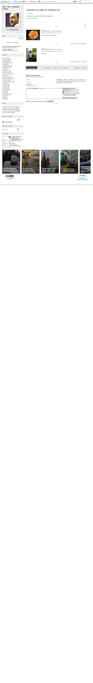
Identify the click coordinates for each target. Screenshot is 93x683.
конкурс (17, 108)
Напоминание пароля (31, 85)
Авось (41, 1)
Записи (4, 6)
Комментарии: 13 (14, 50)
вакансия (16, 106)
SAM (3, 69)
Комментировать (31, 67)
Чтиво (3, 99)
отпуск (13, 109)
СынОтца (4, 88)
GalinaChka (46, 31)
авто (10, 106)
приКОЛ (4, 64)
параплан (17, 109)
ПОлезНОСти (5, 77)
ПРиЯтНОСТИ (6, 62)
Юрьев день (5, 72)
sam (8, 106)
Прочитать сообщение (32, 18)
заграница (12, 108)
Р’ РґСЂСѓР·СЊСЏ (14, 29)
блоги (13, 106)
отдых (9, 109)
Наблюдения (5, 67)
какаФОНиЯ (5, 89)
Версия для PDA (83, 177)
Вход (25, 1)
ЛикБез (4, 97)
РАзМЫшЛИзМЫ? (7, 81)
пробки (14, 110)
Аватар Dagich (12, 20)
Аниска (4, 91)
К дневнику (55, 67)
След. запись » (64, 67)
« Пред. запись (47, 67)
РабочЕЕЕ (5, 61)
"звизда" (4, 106)
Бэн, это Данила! (6, 73)
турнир (8, 112)
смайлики (41, 88)
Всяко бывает (5, 59)
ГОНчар (4, 92)
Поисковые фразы (16, 145)
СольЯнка (5, 58)
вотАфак (4, 83)
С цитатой (78, 43)
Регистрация (19, 1)
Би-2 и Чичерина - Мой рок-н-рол (11, 46)
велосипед (4, 108)
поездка (4, 110)
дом (8, 108)
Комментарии (15, 6)
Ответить (72, 43)
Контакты (82, 178)
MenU (3, 96)
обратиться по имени (56, 31)
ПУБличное (5, 80)
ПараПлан (5, 86)
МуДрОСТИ (5, 70)
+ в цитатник (30, 13)
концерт (4, 109)
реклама (4, 112)
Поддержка (74, 1)
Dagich (3, 9)
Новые (84, 67)
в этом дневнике (8, 122)
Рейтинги (34, 1)
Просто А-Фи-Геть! (7, 78)
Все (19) (21, 38)
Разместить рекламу (82, 179)
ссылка (60, 32)
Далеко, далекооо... (7, 49)
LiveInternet (6, 2)
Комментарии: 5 (13, 47)
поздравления (9, 110)
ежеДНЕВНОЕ (6, 66)
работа (18, 111)
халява (12, 112)
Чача (3, 75)
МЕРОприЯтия (6, 94)
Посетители (14, 144)
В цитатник (84, 43)
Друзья (9, 6)
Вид (76, 2)
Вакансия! (5, 85)
